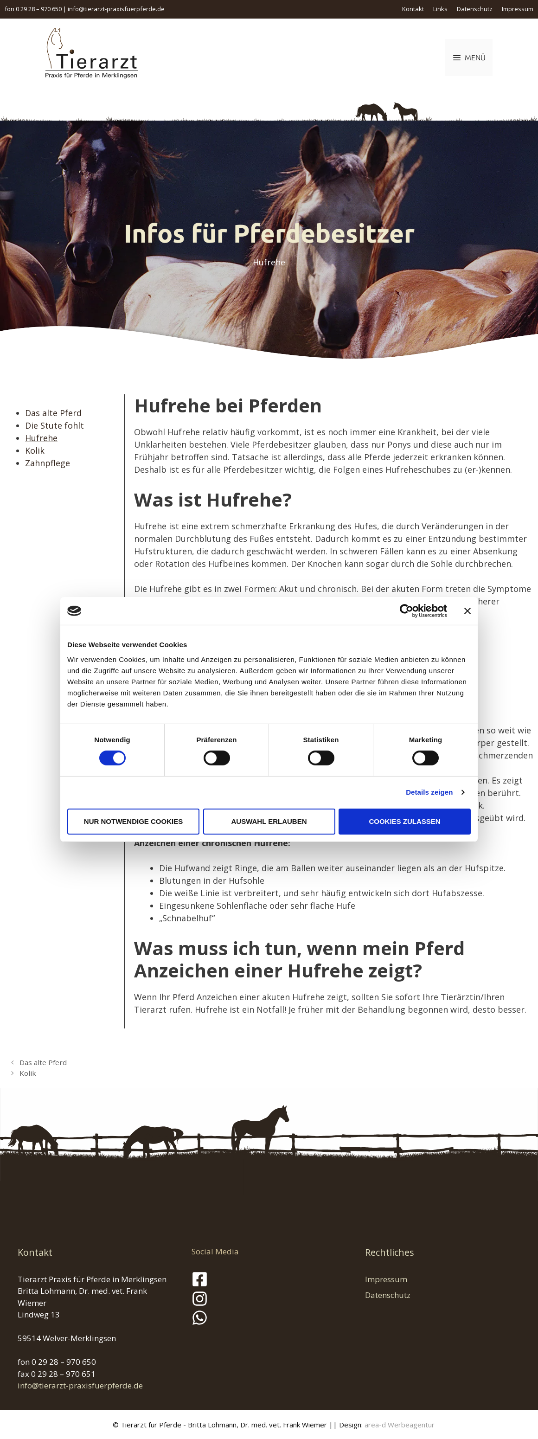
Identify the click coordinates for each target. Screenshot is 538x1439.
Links (440, 9)
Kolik (35, 450)
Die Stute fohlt (54, 425)
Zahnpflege (47, 463)
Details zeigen (429, 792)
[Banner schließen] (467, 611)
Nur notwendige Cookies (133, 821)
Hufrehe (41, 437)
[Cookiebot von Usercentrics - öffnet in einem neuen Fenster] (406, 611)
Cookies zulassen (404, 821)
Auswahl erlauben (269, 821)
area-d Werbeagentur (400, 1424)
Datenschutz (475, 9)
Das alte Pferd (53, 412)
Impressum (517, 9)
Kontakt (413, 9)
